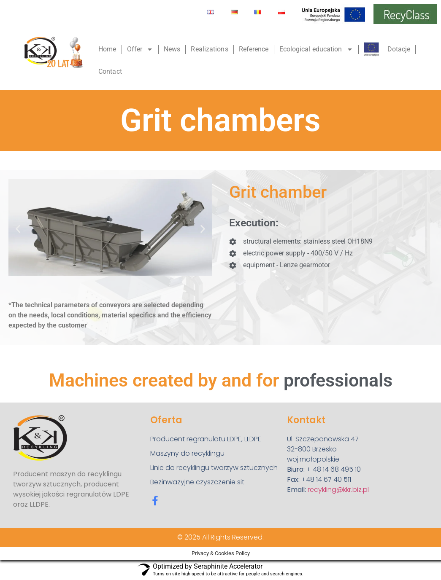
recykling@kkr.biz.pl (338, 489)
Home (107, 49)
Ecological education (316, 49)
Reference (254, 49)
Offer (140, 49)
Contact (110, 71)
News (172, 49)
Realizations (209, 49)
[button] (18, 228)
